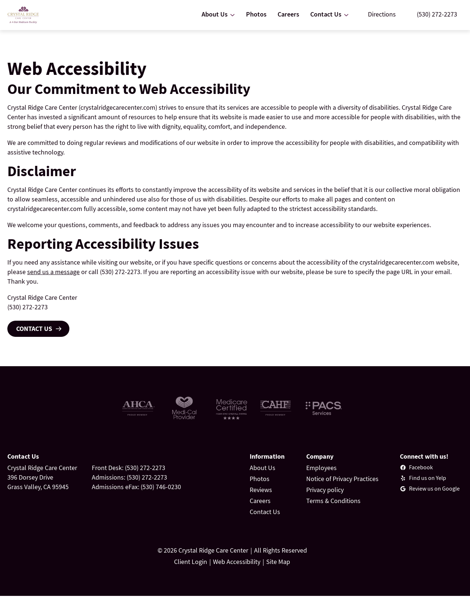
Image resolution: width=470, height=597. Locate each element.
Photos (260, 480)
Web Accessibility (236, 562)
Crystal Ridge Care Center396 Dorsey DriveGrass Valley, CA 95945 (42, 478)
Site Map (278, 562)
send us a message (53, 273)
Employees (321, 469)
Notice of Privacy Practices (342, 480)
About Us (262, 469)
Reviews (261, 491)
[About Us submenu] (232, 15)
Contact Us (34, 329)
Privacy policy (325, 491)
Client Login (190, 562)
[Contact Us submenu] (346, 15)
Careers (260, 502)
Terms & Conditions (333, 502)
